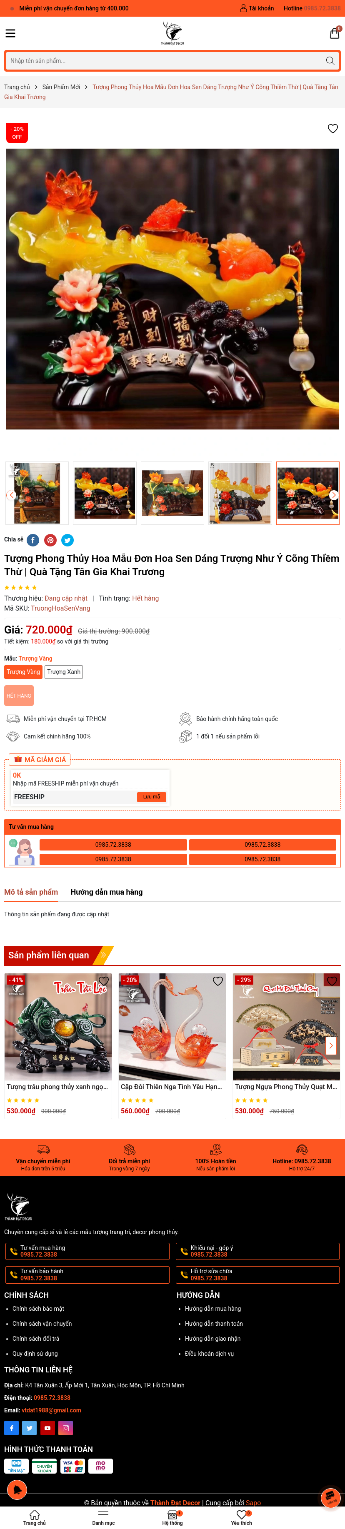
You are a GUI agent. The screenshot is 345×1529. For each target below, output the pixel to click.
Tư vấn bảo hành (94, 1275)
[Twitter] (29, 1428)
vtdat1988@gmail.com (51, 1410)
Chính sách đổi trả (35, 1338)
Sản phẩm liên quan (48, 955)
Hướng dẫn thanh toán (214, 1323)
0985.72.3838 (113, 844)
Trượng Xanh (63, 671)
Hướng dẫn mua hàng (213, 1308)
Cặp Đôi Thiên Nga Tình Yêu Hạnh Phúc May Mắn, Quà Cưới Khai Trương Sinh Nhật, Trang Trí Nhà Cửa (171, 1087)
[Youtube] (47, 1428)
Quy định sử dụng (35, 1353)
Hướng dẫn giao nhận (213, 1338)
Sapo (253, 1503)
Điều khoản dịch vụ (209, 1353)
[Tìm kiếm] (330, 60)
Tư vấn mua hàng (94, 1252)
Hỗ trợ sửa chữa (264, 1275)
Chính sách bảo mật (38, 1308)
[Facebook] (11, 1428)
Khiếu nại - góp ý (264, 1252)
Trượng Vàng (23, 671)
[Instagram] (65, 1428)
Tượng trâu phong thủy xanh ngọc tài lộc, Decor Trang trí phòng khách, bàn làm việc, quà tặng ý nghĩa (57, 1087)
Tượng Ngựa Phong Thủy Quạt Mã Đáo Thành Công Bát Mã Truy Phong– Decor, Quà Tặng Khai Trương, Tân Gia (285, 1087)
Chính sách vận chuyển (42, 1323)
